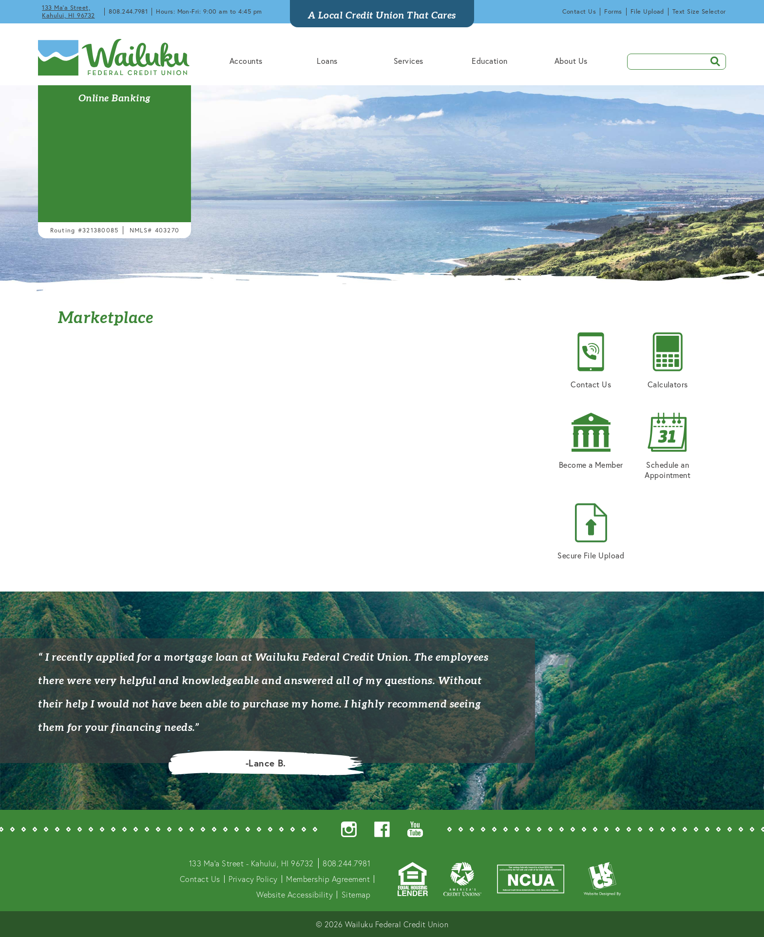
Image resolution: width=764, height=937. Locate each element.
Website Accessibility (294, 894)
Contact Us (579, 11)
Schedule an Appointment (667, 446)
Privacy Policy (253, 879)
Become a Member (591, 441)
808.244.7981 (128, 11)
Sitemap (356, 894)
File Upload (647, 11)
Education (489, 61)
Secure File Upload (590, 531)
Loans (327, 61)
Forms (613, 11)
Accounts (246, 61)
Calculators (667, 360)
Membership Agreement (328, 879)
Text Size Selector (699, 11)
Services (408, 61)
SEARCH (712, 60)
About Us (571, 61)
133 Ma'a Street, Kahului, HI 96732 (68, 11)
